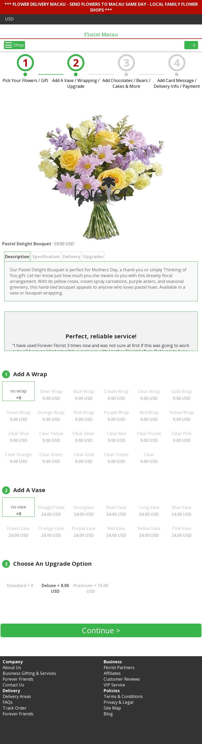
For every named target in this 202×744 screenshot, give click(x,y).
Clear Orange (18, 458)
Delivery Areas (17, 696)
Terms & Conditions (123, 696)
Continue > (101, 630)
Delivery (71, 256)
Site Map (112, 708)
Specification (46, 256)
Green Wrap (19, 416)
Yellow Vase (148, 532)
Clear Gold (84, 458)
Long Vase (149, 511)
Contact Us (13, 685)
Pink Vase (181, 532)
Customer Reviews (122, 679)
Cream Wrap (116, 395)
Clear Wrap (149, 395)
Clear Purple (149, 437)
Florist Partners (119, 667)
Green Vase (18, 532)
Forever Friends (18, 679)
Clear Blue (18, 437)
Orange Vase (51, 532)
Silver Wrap (51, 395)
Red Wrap (149, 416)
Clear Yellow (51, 437)
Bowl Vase (116, 511)
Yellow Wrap (181, 416)
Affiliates (112, 673)
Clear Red (116, 437)
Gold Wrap (181, 395)
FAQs (8, 702)
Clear (149, 458)
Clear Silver (84, 437)
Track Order (15, 708)
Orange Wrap (51, 416)
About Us (12, 667)
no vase (18, 510)
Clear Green (51, 458)
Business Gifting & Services (29, 673)
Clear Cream (116, 458)
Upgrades (93, 256)
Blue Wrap (83, 395)
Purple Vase (83, 532)
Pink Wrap (83, 416)
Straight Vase (51, 511)
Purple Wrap (116, 416)
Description (17, 256)
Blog (108, 714)
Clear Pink (181, 437)
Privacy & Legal (118, 702)
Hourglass (83, 511)
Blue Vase (181, 511)
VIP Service (114, 685)
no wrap (18, 394)
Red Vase (116, 532)
